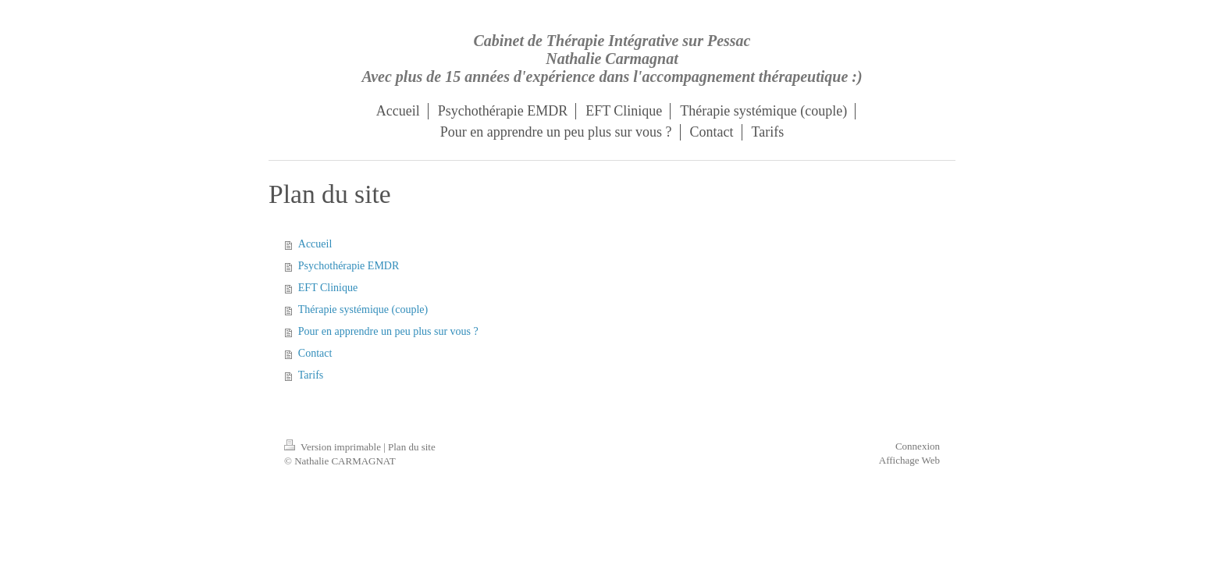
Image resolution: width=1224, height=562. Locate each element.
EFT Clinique (328, 287)
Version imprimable (333, 447)
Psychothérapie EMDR (348, 266)
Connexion (917, 446)
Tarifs (310, 375)
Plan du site (412, 447)
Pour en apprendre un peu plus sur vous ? (388, 331)
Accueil (315, 244)
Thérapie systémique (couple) (363, 309)
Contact (315, 353)
